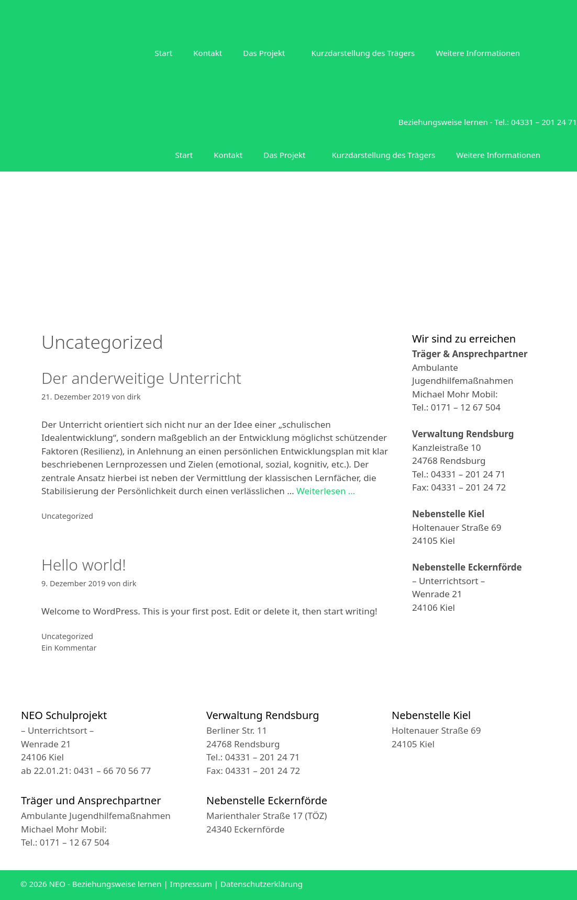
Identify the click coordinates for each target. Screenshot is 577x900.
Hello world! (83, 564)
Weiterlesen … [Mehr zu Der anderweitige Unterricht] (325, 491)
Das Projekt (264, 53)
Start (164, 53)
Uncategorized (67, 516)
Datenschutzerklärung (261, 884)
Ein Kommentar (68, 648)
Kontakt (207, 53)
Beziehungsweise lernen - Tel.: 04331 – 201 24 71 (487, 122)
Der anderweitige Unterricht (141, 378)
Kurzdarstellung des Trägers (363, 53)
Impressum (191, 884)
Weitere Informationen (478, 53)
